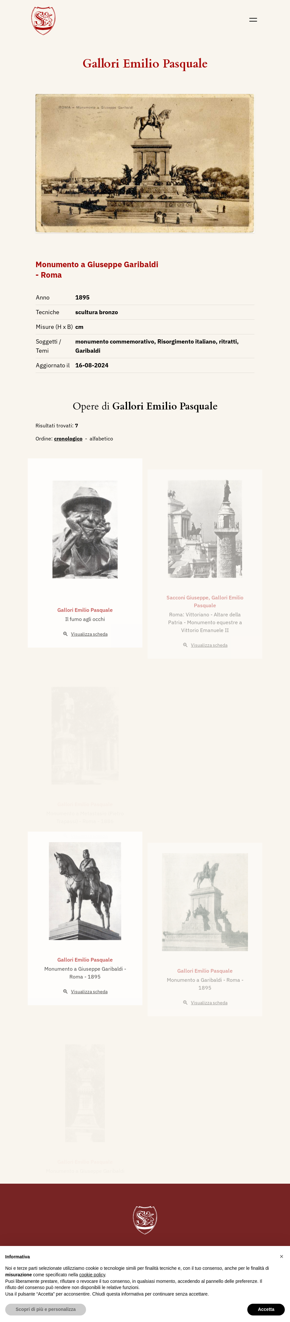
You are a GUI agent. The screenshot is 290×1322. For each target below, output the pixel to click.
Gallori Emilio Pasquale (145, 64)
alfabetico (101, 438)
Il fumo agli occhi (85, 638)
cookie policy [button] (92, 1274)
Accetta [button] (266, 1309)
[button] (281, 1256)
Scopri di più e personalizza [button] (46, 1309)
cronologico (68, 438)
